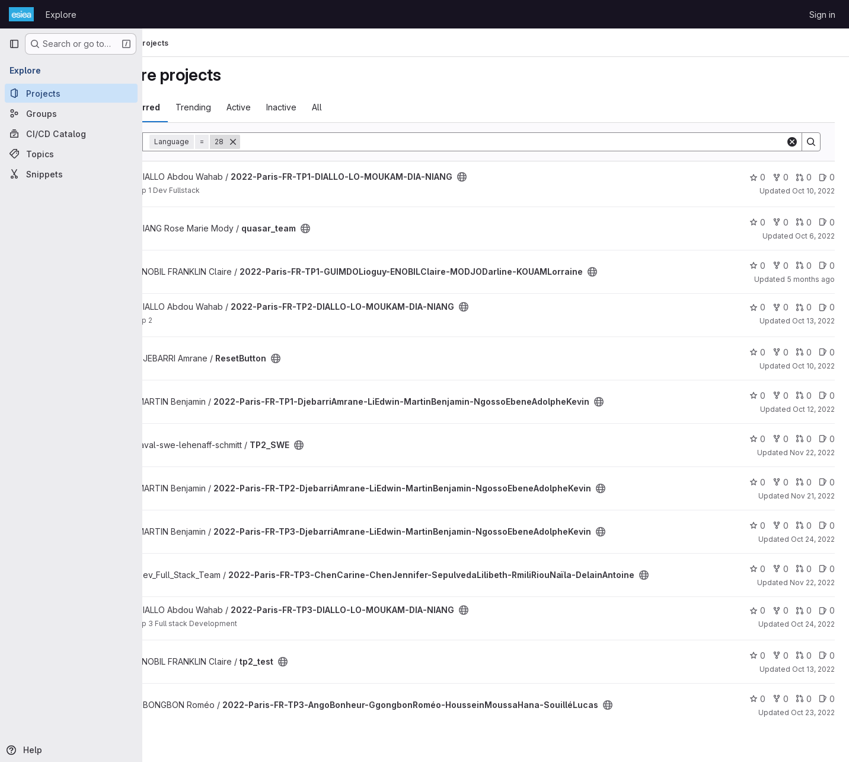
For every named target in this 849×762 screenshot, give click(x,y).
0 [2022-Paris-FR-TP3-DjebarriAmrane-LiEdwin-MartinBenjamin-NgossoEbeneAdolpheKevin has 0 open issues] (827, 525)
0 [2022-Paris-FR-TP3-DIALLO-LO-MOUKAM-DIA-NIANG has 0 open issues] (827, 610)
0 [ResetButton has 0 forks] (781, 352)
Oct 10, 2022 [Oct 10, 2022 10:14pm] (813, 190)
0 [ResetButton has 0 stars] (757, 352)
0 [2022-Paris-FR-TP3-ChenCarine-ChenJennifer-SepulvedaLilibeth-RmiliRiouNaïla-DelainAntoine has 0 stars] (757, 569)
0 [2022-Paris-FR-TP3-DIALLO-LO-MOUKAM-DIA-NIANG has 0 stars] (757, 610)
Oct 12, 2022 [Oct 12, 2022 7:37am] (814, 409)
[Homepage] (21, 14)
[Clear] (792, 142)
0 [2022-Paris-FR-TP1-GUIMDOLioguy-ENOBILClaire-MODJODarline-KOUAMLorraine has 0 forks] (781, 266)
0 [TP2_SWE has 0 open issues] (827, 439)
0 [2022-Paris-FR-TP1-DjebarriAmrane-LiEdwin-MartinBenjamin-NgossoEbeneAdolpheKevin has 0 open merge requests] (804, 395)
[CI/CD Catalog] (71, 133)
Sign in (822, 14)
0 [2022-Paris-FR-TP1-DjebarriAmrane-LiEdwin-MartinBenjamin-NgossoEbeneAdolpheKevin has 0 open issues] (827, 395)
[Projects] (71, 93)
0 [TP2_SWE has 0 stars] (757, 439)
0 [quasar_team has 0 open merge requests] (804, 222)
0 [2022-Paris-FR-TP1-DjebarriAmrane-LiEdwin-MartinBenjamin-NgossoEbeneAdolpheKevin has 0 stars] (757, 395)
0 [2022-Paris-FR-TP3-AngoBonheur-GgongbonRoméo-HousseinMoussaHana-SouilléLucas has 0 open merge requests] (804, 699)
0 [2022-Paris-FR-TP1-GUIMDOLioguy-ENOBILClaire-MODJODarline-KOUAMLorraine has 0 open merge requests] (804, 266)
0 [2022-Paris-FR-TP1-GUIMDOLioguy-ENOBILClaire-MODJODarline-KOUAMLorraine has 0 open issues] (827, 266)
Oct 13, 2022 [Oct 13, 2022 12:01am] (813, 320)
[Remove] (290, 142)
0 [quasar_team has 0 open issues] (827, 222)
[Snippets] (71, 173)
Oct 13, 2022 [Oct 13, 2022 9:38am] (813, 669)
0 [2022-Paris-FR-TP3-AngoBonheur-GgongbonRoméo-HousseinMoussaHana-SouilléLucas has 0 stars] (757, 699)
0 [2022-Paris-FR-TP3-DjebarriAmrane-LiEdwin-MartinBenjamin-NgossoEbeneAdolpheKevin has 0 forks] (781, 525)
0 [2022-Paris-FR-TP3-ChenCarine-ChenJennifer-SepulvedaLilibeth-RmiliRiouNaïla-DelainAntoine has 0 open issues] (827, 569)
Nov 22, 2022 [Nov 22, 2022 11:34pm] (812, 452)
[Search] (541, 142)
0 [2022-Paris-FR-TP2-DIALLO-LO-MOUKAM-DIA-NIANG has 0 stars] (757, 307)
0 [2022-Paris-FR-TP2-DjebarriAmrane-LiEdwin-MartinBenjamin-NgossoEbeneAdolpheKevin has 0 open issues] (827, 482)
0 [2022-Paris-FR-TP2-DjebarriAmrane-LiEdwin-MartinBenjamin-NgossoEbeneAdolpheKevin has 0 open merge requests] (804, 482)
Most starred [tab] (191, 107)
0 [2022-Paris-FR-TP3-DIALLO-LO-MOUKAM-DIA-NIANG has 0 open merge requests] (804, 610)
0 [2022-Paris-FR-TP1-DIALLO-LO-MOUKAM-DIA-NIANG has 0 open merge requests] (804, 177)
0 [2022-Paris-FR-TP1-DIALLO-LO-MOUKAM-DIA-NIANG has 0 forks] (781, 177)
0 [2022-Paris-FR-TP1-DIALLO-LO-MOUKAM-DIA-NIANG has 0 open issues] (827, 177)
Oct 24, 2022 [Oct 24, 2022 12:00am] (813, 539)
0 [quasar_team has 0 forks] (781, 222)
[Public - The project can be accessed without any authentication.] (519, 177)
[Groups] (71, 113)
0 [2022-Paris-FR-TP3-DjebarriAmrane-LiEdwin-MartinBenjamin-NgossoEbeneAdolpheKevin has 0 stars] (757, 525)
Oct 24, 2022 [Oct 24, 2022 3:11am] (813, 624)
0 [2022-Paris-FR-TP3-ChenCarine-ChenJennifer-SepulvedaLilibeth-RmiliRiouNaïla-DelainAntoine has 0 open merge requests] (804, 569)
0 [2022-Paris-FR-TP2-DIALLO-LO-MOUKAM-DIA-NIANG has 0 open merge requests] (804, 307)
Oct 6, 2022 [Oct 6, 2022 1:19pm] (815, 235)
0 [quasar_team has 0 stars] (757, 222)
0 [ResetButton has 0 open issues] (827, 352)
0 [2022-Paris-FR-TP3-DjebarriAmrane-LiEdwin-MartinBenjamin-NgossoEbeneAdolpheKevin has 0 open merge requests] (804, 525)
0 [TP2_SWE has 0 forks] (781, 439)
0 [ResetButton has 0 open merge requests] (804, 352)
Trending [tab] (251, 107)
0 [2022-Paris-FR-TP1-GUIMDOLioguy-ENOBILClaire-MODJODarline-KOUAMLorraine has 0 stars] (757, 266)
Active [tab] (296, 107)
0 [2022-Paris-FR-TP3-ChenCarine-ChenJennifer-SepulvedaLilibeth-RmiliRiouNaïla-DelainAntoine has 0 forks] (781, 569)
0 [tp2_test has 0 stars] (757, 655)
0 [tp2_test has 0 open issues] (827, 655)
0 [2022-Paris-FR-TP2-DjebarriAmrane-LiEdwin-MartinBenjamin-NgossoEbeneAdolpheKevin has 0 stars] (757, 482)
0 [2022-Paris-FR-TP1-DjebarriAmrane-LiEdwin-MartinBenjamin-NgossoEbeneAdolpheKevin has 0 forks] (781, 395)
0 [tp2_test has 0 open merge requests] (804, 655)
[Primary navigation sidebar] (14, 43)
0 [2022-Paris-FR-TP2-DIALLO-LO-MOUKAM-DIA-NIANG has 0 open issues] (827, 307)
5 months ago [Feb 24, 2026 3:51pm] (811, 279)
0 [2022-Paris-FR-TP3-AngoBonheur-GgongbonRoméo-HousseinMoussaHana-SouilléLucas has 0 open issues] (827, 699)
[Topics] (71, 153)
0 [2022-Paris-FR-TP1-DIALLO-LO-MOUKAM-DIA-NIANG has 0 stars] (757, 177)
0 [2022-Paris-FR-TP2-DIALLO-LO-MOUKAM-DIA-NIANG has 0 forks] (781, 307)
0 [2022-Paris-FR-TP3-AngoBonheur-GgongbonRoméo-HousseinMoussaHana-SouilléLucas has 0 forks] (781, 699)
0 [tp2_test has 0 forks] (781, 655)
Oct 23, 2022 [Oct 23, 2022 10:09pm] (813, 712)
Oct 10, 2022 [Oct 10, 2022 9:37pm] (813, 365)
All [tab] (374, 107)
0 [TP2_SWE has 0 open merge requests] (804, 439)
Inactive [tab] (339, 107)
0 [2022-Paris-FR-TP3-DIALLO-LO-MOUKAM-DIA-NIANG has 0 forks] (781, 610)
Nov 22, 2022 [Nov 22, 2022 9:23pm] (812, 582)
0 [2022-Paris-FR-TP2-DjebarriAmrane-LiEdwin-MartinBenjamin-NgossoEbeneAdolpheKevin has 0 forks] (781, 482)
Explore (61, 14)
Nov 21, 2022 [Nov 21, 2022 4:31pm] (813, 495)
